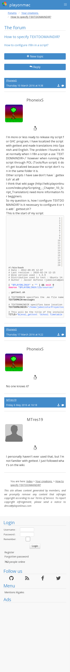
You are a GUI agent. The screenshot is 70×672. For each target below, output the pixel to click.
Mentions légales (14, 592)
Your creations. (30, 13)
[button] (65, 4)
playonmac (16, 4)
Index (29, 481)
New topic (35, 56)
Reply (35, 67)
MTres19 (11, 400)
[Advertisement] (33, 637)
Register (9, 552)
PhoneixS (11, 80)
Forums (12, 13)
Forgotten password (16, 556)
